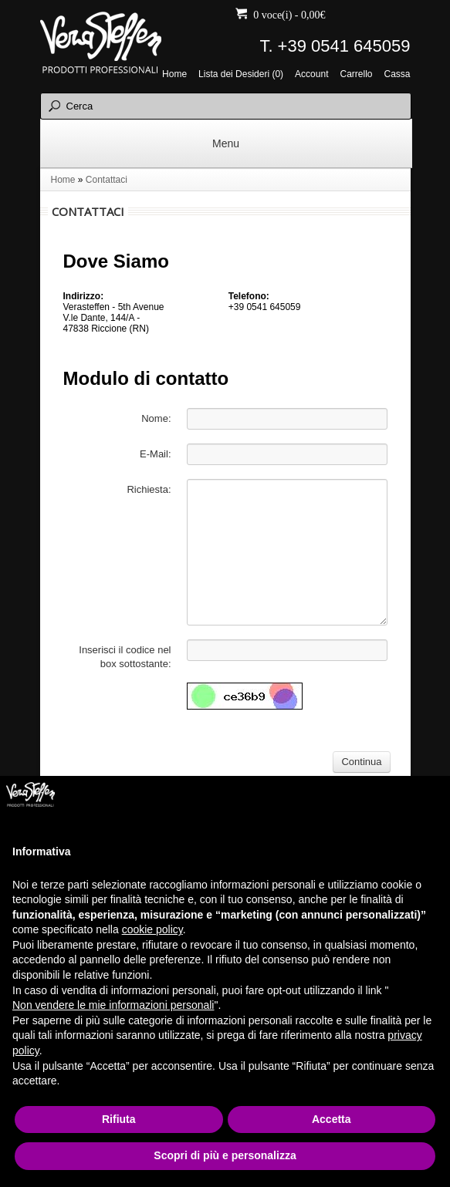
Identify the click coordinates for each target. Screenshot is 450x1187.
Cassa (397, 74)
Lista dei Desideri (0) (240, 74)
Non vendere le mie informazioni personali (113, 1005)
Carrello (356, 74)
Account (311, 74)
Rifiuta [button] (119, 1119)
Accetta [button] (331, 1119)
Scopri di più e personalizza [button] (225, 1155)
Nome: (156, 418)
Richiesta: (149, 489)
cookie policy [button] (152, 929)
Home (174, 74)
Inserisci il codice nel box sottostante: (125, 656)
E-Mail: (155, 454)
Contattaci (106, 179)
